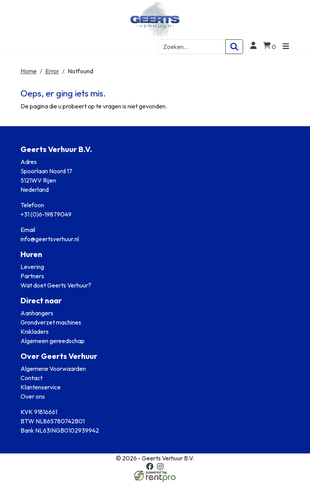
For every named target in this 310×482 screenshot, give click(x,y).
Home (28, 71)
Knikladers (34, 331)
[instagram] (160, 466)
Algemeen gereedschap (52, 341)
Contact (31, 378)
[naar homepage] (155, 19)
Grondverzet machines (50, 322)
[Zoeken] (234, 46)
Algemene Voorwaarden (53, 368)
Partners (32, 276)
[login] (253, 46)
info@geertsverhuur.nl (49, 239)
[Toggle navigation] (286, 46)
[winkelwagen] (269, 46)
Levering (32, 267)
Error (52, 71)
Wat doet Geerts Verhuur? (55, 285)
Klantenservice (40, 387)
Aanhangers (36, 313)
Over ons (32, 396)
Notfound (80, 71)
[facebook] (149, 466)
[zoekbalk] (192, 46)
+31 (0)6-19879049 (46, 214)
